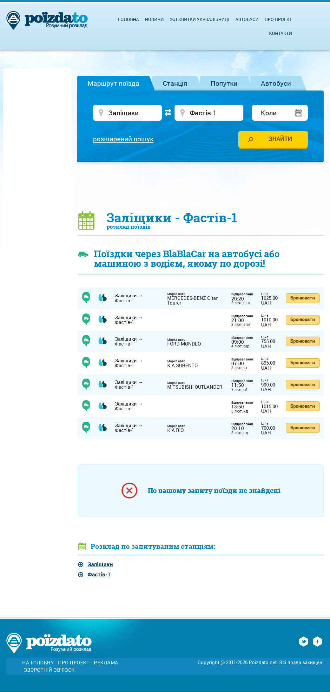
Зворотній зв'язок (49, 670)
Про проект (278, 19)
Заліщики (100, 564)
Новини (154, 19)
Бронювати (302, 297)
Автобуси (276, 83)
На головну (38, 663)
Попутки (224, 83)
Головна (128, 19)
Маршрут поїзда (113, 83)
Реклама (106, 663)
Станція (175, 83)
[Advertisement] (200, 186)
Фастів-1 (99, 574)
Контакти (280, 33)
